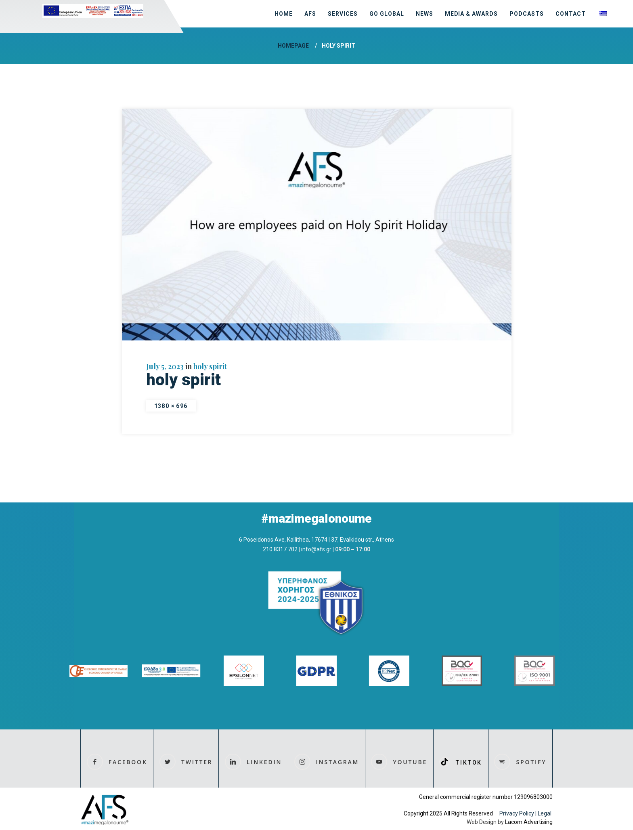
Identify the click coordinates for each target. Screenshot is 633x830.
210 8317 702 (280, 549)
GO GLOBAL (386, 14)
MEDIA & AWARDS (471, 14)
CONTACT (570, 14)
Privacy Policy (516, 813)
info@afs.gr (316, 549)
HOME (284, 14)
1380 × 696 (171, 406)
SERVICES (343, 14)
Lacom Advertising (529, 822)
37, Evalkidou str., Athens (362, 539)
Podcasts (526, 14)
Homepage (293, 45)
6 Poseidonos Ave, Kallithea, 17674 (283, 539)
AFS (310, 14)
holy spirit (210, 366)
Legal (545, 813)
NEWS (424, 14)
